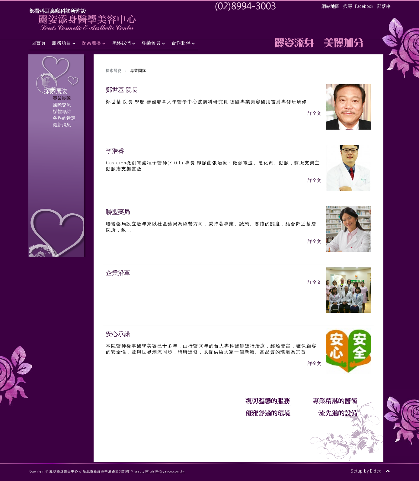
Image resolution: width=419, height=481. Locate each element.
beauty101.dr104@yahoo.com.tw (159, 471)
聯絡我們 (121, 43)
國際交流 (62, 105)
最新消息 (62, 125)
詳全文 (314, 113)
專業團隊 (62, 98)
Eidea (376, 471)
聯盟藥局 (118, 211)
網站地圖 (330, 6)
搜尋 (347, 6)
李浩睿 (115, 150)
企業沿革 (118, 272)
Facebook (364, 6)
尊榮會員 (151, 43)
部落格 (384, 6)
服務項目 (61, 43)
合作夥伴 (181, 43)
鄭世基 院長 (122, 89)
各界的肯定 (64, 118)
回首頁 (38, 43)
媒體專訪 (62, 111)
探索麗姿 (91, 43)
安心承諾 (118, 333)
